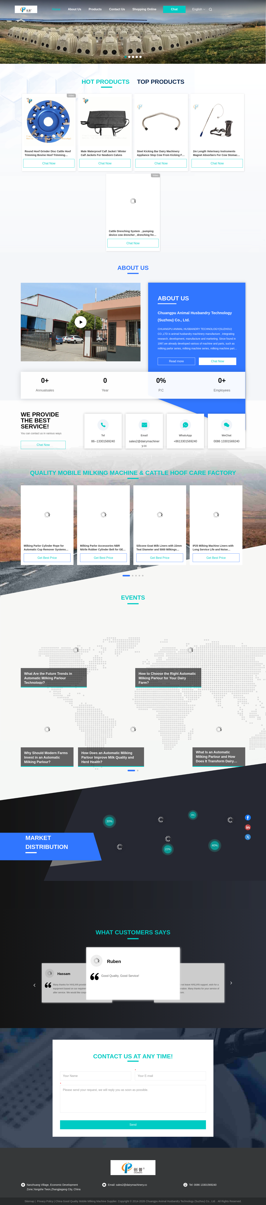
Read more (176, 361)
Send (132, 1124)
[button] (34, 985)
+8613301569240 (185, 441)
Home (56, 9)
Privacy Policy (45, 1201)
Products (95, 9)
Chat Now (48, 163)
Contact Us (117, 9)
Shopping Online (144, 9)
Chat (174, 9)
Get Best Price (47, 557)
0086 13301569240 (226, 441)
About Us (74, 9)
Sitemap (29, 1201)
